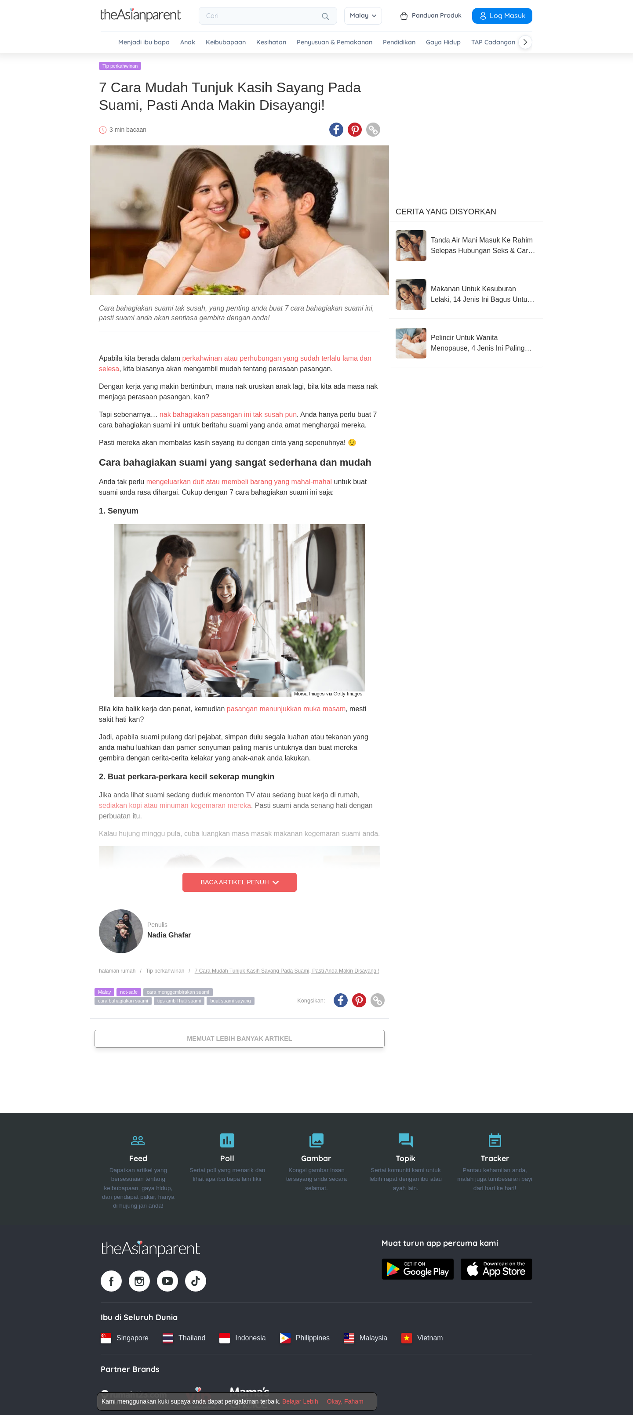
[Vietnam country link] (422, 1337)
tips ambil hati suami (179, 999)
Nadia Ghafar (169, 933)
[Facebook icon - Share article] (336, 129)
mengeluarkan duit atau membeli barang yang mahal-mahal (239, 480)
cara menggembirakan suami (178, 991)
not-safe (129, 991)
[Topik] (405, 1167)
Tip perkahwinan (120, 64)
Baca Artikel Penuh (239, 881)
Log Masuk (502, 15)
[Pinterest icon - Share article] (355, 129)
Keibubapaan (226, 42)
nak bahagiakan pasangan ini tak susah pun (228, 413)
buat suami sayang (230, 999)
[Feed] (138, 1167)
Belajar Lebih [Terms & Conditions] (300, 1401)
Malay (363, 15)
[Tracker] (494, 1167)
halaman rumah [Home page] (117, 969)
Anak (187, 42)
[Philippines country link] (305, 1337)
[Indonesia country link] (242, 1337)
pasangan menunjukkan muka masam (286, 707)
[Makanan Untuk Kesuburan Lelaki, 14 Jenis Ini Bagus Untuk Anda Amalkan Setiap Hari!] (466, 293)
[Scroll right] (525, 42)
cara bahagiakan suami (123, 999)
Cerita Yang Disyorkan (446, 210)
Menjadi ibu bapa (144, 42)
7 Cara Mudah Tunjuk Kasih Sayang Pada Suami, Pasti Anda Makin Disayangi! (287, 969)
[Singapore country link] (125, 1337)
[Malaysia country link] (365, 1337)
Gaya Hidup (443, 42)
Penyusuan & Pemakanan (334, 42)
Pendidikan (399, 42)
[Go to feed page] (141, 19)
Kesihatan (271, 42)
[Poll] (227, 1167)
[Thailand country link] (184, 1337)
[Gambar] (316, 1167)
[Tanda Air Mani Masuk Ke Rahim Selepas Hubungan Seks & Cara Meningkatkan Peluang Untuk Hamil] (466, 244)
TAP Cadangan (493, 42)
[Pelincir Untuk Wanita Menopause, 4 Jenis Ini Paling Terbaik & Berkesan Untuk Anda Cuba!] (466, 341)
